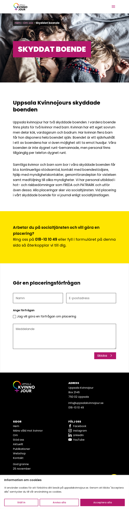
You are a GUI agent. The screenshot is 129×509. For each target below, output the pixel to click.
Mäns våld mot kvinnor (28, 431)
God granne (21, 464)
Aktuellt (18, 444)
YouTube (78, 440)
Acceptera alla (102, 502)
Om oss (28, 23)
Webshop (19, 453)
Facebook (79, 426)
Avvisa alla (59, 502)
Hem (18, 23)
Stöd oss (18, 440)
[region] (64, 492)
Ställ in (21, 502)
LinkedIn (78, 435)
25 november (22, 469)
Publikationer (21, 449)
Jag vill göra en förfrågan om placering (44, 316)
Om (15, 435)
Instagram (80, 431)
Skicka (102, 355)
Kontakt (18, 458)
